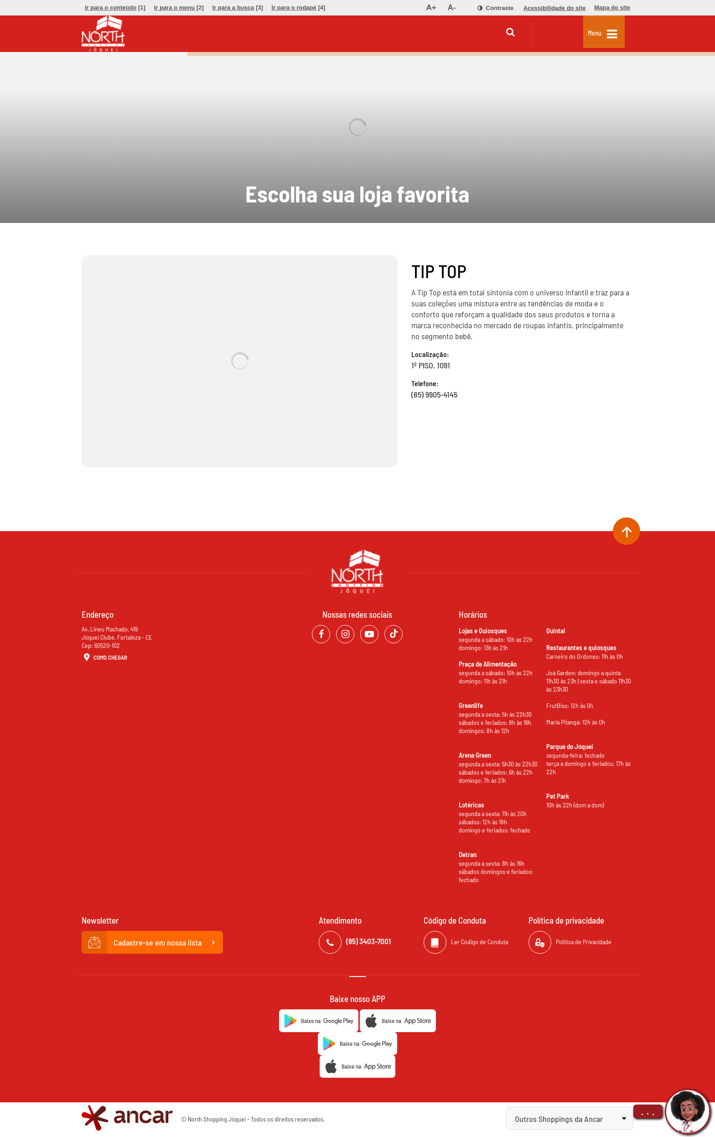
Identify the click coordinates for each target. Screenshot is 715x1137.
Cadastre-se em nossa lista (152, 942)
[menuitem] (115, 8)
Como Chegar (104, 658)
